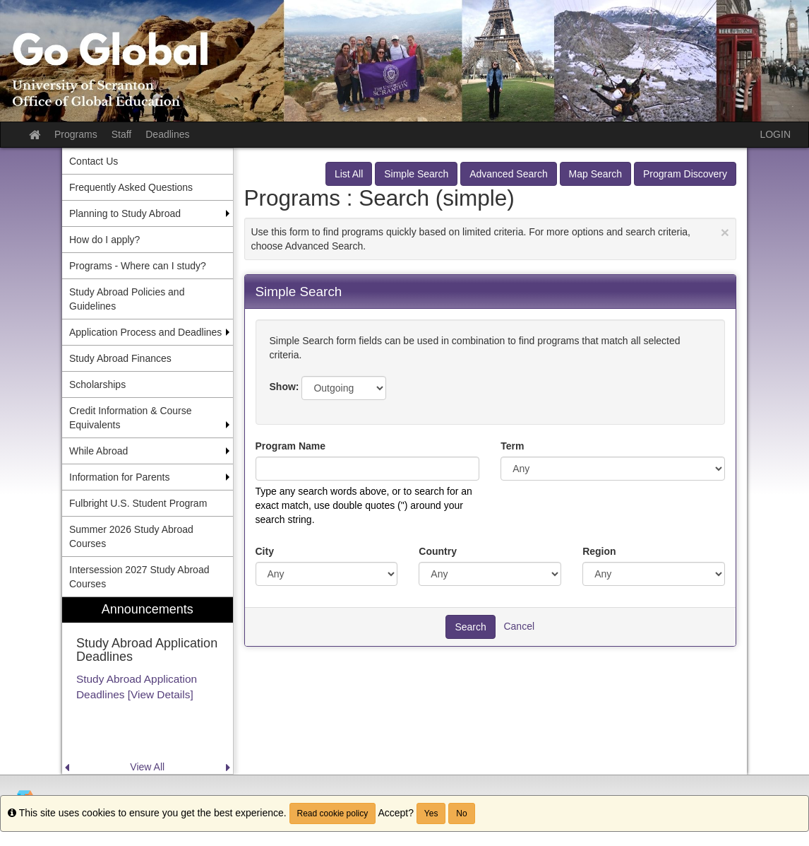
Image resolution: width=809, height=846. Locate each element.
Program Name (291, 446)
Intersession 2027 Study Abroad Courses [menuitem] (139, 576)
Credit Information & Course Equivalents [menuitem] (130, 417)
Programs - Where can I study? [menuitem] (137, 265)
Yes (431, 813)
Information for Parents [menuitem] (119, 477)
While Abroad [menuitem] (98, 451)
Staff (122, 134)
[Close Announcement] (725, 232)
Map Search (595, 174)
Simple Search (416, 174)
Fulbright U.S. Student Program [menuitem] (138, 503)
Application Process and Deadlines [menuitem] (145, 332)
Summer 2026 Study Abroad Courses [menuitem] (131, 536)
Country (438, 551)
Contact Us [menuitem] (93, 161)
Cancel (518, 625)
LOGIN (775, 134)
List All (349, 174)
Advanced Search (508, 174)
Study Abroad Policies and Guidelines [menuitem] (126, 299)
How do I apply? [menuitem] (104, 239)
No (461, 813)
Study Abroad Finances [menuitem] (120, 358)
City (265, 551)
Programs (75, 134)
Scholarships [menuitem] (97, 384)
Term (512, 446)
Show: (284, 386)
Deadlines (167, 134)
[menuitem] (147, 686)
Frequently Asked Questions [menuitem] (131, 187)
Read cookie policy (332, 813)
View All (147, 766)
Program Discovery (685, 174)
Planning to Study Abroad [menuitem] (125, 213)
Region (599, 551)
